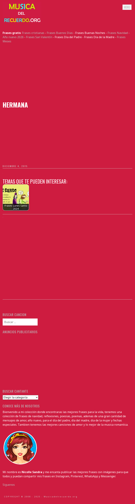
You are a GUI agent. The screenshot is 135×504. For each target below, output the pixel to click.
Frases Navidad (118, 33)
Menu (127, 7)
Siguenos (9, 485)
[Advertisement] (67, 72)
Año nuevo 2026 (13, 37)
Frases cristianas (33, 33)
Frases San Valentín (39, 37)
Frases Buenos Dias (60, 33)
